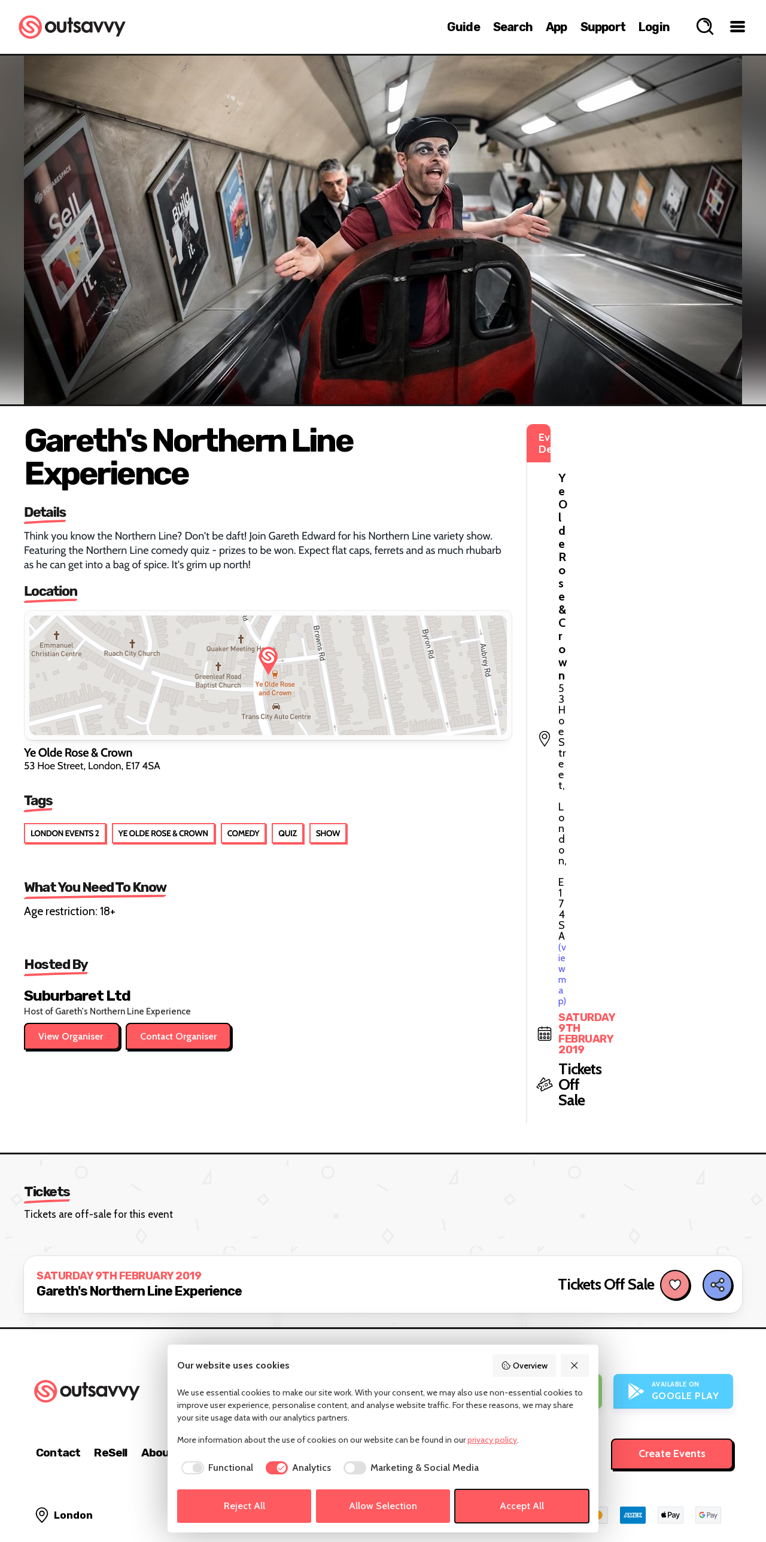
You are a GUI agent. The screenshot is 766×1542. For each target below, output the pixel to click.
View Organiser (71, 1036)
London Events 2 (65, 833)
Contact (58, 1381)
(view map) (580, 490)
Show (328, 833)
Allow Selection (383, 1505)
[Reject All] (575, 1365)
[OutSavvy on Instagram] (671, 1499)
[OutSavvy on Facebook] (722, 1499)
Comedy (243, 833)
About (158, 1381)
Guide (463, 27)
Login (654, 27)
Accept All (522, 1505)
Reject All (244, 1505)
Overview (524, 1365)
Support (602, 27)
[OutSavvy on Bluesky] (696, 1499)
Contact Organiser (178, 1036)
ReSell (110, 1381)
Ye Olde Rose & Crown (163, 833)
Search (513, 27)
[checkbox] (215, 1468)
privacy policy (492, 1439)
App (556, 27)
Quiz (287, 833)
